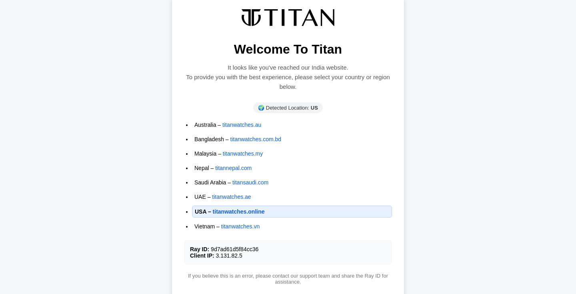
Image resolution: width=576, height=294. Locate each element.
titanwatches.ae (231, 197)
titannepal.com (233, 168)
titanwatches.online (239, 211)
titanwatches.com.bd (256, 139)
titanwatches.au (241, 125)
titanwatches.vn (240, 226)
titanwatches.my (243, 153)
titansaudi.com (250, 182)
